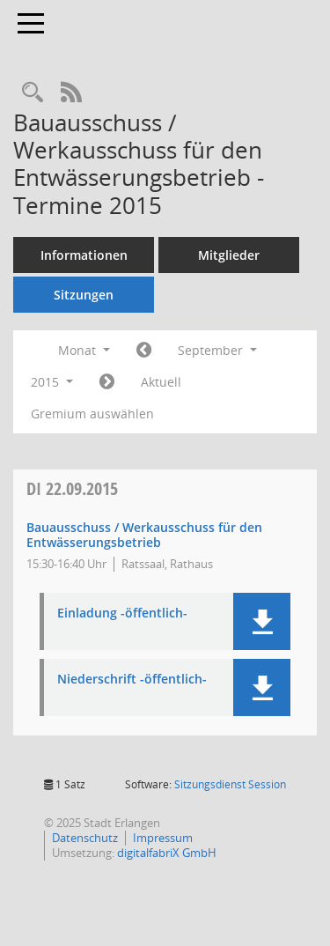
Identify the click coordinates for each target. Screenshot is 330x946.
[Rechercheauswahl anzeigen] (32, 92)
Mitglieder (229, 255)
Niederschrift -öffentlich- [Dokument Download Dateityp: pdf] (132, 679)
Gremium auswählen (92, 413)
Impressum (163, 838)
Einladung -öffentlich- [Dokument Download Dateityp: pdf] (122, 613)
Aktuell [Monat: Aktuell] (161, 381)
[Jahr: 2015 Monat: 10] (107, 382)
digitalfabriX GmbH (166, 853)
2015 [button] (52, 381)
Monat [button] (84, 350)
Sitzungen (84, 294)
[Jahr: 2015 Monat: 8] (144, 350)
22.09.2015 (72, 488)
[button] (261, 621)
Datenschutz (85, 838)
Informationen (84, 255)
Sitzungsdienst (230, 784)
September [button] (217, 350)
